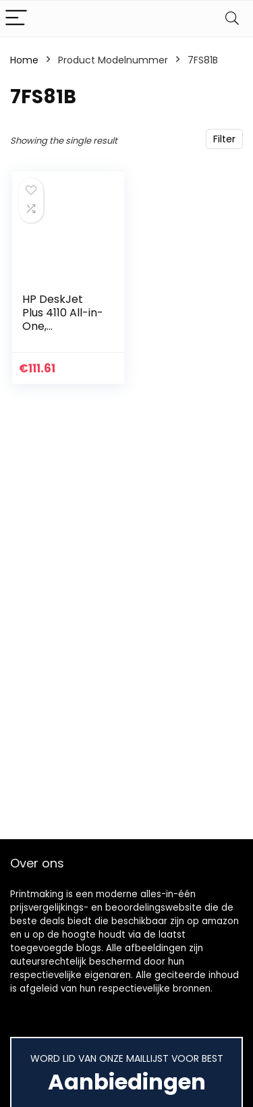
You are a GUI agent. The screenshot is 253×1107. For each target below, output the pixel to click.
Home (24, 60)
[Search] (232, 18)
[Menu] (16, 18)
